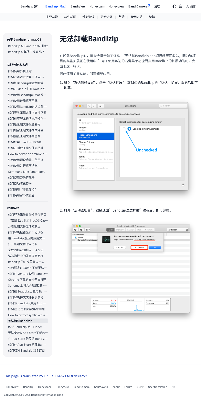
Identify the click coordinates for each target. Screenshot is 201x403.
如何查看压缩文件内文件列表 (27, 112)
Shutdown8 (101, 387)
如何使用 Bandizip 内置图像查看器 (28, 142)
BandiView (77, 6)
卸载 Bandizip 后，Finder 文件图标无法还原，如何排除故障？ (28, 327)
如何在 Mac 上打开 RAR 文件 (26, 89)
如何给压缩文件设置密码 (24, 124)
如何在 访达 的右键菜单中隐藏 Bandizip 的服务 (28, 309)
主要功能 (52, 17)
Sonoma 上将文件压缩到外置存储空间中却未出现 (28, 285)
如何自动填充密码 (20, 183)
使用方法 (137, 17)
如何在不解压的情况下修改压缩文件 (28, 118)
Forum (128, 387)
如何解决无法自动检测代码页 (27, 214)
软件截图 (70, 17)
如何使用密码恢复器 (21, 195)
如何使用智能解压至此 (22, 100)
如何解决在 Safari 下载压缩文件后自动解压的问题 (28, 268)
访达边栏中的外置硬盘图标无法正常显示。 (28, 256)
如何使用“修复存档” (22, 189)
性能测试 (88, 17)
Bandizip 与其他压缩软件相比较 (28, 52)
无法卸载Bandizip (20, 321)
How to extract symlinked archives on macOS (28, 315)
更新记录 (106, 17)
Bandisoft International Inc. (47, 394)
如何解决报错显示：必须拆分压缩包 (28, 232)
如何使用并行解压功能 (22, 165)
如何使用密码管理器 (21, 177)
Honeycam (96, 6)
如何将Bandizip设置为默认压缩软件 (28, 83)
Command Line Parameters (26, 171)
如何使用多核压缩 (20, 71)
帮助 (121, 17)
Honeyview (116, 6)
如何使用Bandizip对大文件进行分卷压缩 (28, 106)
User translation (157, 387)
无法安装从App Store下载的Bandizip (28, 333)
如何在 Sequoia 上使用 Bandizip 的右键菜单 (28, 291)
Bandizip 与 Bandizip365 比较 (28, 46)
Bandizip (28, 387)
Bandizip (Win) (31, 6)
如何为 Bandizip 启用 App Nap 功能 (28, 303)
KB (173, 387)
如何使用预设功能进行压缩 (25, 160)
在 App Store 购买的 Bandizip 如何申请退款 (28, 338)
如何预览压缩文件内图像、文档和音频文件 (28, 136)
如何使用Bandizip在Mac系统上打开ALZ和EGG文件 (28, 95)
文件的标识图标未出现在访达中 (28, 250)
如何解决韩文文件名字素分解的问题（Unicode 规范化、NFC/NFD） (28, 297)
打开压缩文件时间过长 (22, 244)
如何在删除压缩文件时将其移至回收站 (28, 148)
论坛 (157, 6)
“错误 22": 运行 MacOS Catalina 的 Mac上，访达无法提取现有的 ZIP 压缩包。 (28, 220)
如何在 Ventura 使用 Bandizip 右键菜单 (28, 273)
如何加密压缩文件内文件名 (25, 130)
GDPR (140, 387)
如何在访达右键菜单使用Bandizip (28, 77)
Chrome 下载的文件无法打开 (27, 279)
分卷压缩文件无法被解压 (24, 226)
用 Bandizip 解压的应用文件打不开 (28, 238)
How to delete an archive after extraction (28, 154)
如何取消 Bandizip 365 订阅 (26, 350)
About (116, 387)
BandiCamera (139, 6)
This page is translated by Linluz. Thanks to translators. (46, 375)
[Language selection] (187, 6)
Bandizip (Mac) (55, 6)
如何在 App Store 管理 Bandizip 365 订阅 (28, 344)
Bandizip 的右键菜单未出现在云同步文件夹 (28, 262)
